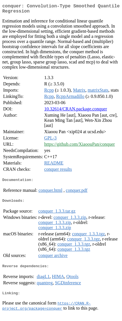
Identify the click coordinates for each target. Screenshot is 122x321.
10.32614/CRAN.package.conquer (75, 111)
